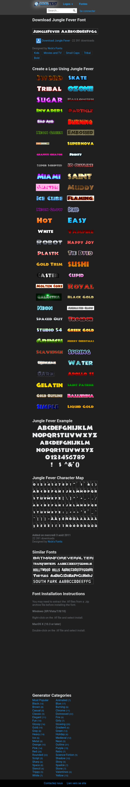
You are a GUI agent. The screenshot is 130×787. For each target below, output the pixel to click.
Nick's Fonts (55, 48)
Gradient (62, 727)
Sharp (37, 761)
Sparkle (62, 765)
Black (38, 703)
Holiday (62, 734)
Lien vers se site (76, 783)
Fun (36, 720)
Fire (60, 717)
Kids (36, 53)
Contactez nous (53, 783)
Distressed (64, 713)
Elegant (39, 717)
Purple (62, 748)
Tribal (87, 53)
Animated (63, 700)
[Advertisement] (16, 68)
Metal (37, 741)
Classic (38, 713)
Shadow (63, 758)
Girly (60, 720)
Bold (36, 58)
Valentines (64, 772)
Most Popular (40, 700)
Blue (61, 703)
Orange (39, 744)
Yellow (62, 775)
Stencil (38, 768)
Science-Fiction (67, 754)
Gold (37, 727)
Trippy (37, 772)
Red (37, 751)
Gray (36, 730)
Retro (61, 751)
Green (62, 730)
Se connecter (87, 11)
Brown (37, 707)
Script (37, 758)
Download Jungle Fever (53, 40)
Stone (61, 768)
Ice (35, 737)
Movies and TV (52, 53)
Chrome (63, 710)
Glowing (63, 724)
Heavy (38, 734)
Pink (37, 748)
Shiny (61, 761)
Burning (62, 707)
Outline (62, 744)
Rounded (40, 754)
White (37, 775)
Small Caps (73, 53)
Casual (38, 710)
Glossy (38, 724)
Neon (61, 741)
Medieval (63, 737)
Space (37, 765)
